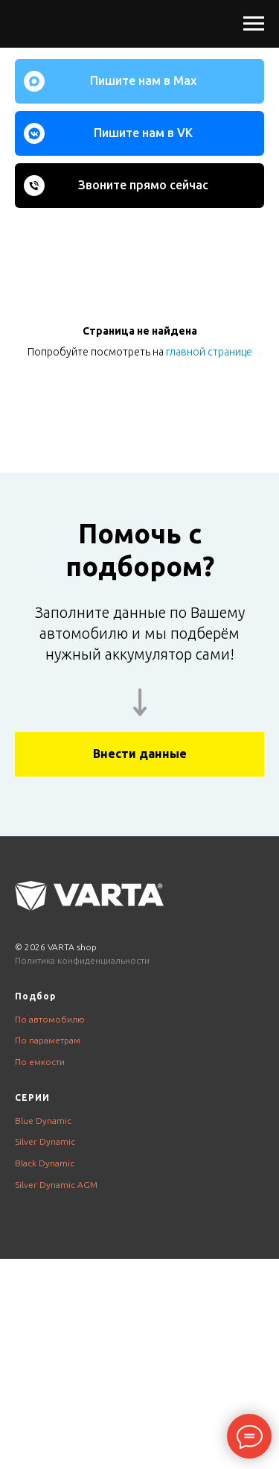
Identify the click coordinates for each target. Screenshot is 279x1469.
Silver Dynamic (45, 1141)
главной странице (209, 352)
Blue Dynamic (43, 1120)
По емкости (40, 1062)
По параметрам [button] (47, 1040)
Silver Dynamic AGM (56, 1185)
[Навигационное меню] (253, 23)
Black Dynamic (44, 1163)
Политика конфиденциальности (82, 960)
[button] (139, 754)
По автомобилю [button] (50, 1019)
